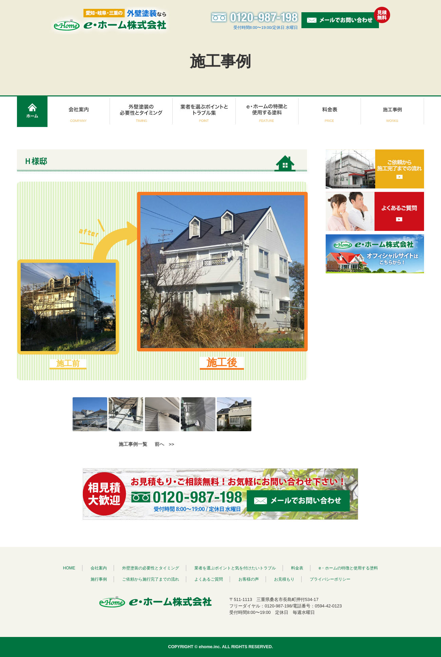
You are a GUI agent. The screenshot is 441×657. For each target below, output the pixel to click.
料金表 (297, 568)
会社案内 (99, 568)
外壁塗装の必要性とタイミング (150, 568)
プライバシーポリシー (330, 579)
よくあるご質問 (208, 579)
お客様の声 (248, 579)
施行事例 (99, 579)
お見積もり (284, 579)
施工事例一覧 (133, 444)
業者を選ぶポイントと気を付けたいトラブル (235, 568)
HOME (69, 568)
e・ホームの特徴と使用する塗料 (348, 568)
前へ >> (164, 444)
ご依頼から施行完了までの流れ (150, 579)
